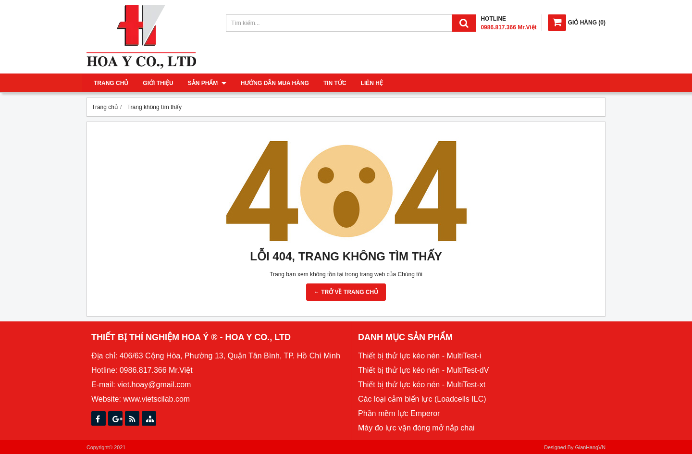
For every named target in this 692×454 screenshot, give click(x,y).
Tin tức (334, 83)
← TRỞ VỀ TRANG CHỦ (346, 292)
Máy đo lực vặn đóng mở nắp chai (416, 428)
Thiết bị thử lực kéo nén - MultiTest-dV (423, 370)
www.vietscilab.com (156, 399)
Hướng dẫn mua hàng (275, 83)
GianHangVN (590, 447)
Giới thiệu (158, 83)
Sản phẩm (207, 83)
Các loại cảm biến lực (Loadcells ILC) (422, 399)
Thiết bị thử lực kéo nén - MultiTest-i (419, 356)
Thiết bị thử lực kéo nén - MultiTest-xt (421, 384)
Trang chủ (111, 83)
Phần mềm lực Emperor (399, 413)
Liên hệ (372, 83)
